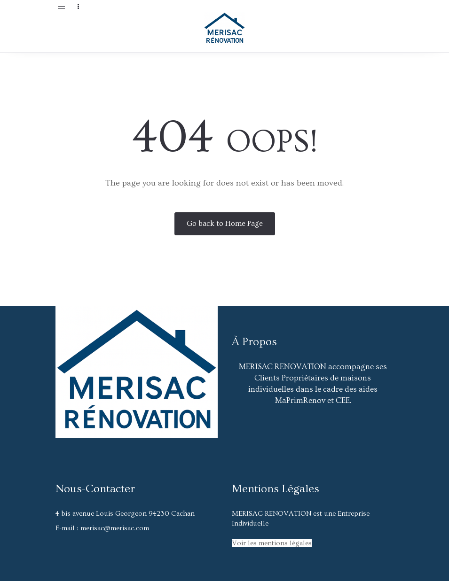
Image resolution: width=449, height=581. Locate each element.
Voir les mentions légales (272, 543)
